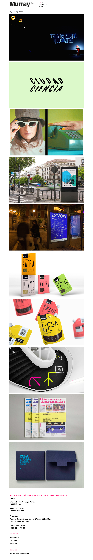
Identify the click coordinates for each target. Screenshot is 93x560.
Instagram (14, 537)
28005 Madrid (16, 504)
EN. (40, 2)
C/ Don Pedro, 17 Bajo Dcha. (22, 502)
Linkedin (14, 540)
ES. (43, 2)
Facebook (14, 543)
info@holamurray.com (19, 553)
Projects (43, 5)
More (41, 7)
